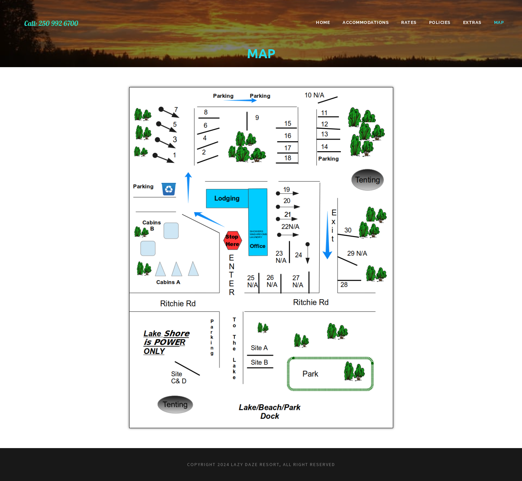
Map (499, 22)
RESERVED (322, 464)
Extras (472, 22)
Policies (439, 22)
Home (323, 22)
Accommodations (366, 22)
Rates (408, 22)
